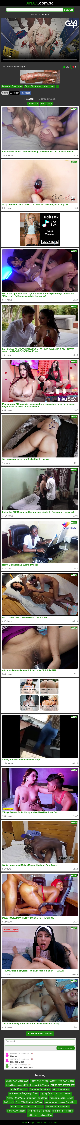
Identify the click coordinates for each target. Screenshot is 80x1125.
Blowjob (6, 86)
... (57, 86)
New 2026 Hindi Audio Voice (29, 1102)
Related (29, 98)
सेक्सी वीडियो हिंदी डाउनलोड (39, 1111)
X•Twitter (14, 93)
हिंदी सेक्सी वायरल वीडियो (62, 1111)
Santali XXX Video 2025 (17, 1081)
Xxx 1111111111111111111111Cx (27, 1106)
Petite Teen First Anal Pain (40, 1115)
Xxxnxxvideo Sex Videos (61, 1098)
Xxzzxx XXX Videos (39, 1085)
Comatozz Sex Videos (40, 1089)
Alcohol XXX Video (16, 1098)
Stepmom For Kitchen (37, 1098)
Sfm (27, 86)
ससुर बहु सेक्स (46, 1094)
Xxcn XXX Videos (62, 1094)
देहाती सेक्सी (9, 1102)
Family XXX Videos (16, 1111)
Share (5, 93)
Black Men (36, 86)
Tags (31, 1122)
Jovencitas (33, 104)
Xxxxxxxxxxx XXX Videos (62, 1081)
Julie (43, 104)
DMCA (39, 1122)
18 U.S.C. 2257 (51, 1122)
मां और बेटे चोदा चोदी (19, 1089)
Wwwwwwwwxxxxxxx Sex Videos (60, 1102)
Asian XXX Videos (39, 1081)
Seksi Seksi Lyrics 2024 (17, 1085)
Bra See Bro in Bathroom (57, 1106)
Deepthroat (17, 86)
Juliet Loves (48, 86)
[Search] (34, 10)
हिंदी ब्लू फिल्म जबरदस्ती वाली (62, 1085)
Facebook (25, 93)
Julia (49, 104)
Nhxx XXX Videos (61, 1089)
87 (74, 67)
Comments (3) (47, 98)
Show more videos (40, 1033)
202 (66, 67)
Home (24, 1122)
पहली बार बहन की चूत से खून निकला (23, 1094)
